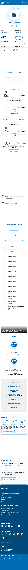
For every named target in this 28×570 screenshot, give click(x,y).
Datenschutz (15, 558)
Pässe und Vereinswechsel (7, 508)
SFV (2, 555)
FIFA (13, 555)
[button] (12, 26)
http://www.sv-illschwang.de (20, 43)
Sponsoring (4, 495)
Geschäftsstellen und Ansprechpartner (10, 493)
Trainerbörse (4, 517)
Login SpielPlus (5, 519)
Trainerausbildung (5, 510)
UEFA (9, 555)
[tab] (9, 73)
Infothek (3, 499)
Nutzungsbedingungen (6, 558)
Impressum (21, 558)
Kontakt (3, 501)
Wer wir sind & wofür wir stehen (8, 491)
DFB (5, 555)
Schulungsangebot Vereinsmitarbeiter (10, 512)
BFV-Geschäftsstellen (6, 514)
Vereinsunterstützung (6, 497)
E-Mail (4, 43)
